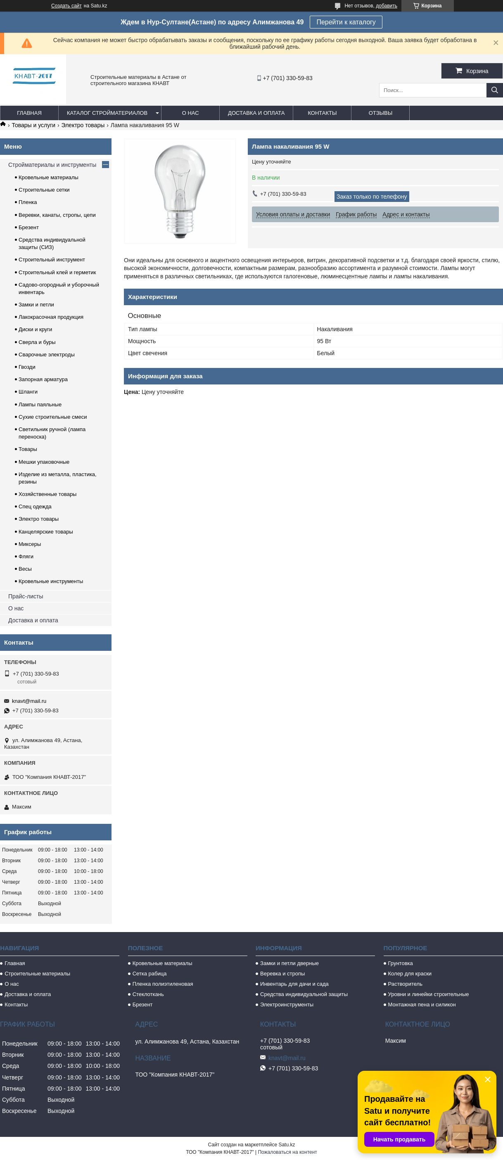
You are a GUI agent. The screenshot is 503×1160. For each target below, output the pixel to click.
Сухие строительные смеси (53, 417)
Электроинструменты (286, 1004)
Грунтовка (400, 963)
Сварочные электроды (47, 354)
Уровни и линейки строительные (428, 994)
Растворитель (405, 984)
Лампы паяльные (40, 404)
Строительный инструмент (52, 259)
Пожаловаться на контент (287, 1152)
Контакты (322, 113)
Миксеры (30, 544)
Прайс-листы (25, 596)
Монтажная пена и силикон (422, 1004)
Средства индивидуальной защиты (304, 994)
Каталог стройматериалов (107, 113)
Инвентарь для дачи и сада (294, 984)
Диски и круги (35, 329)
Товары (28, 449)
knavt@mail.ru (29, 701)
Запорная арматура (43, 379)
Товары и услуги (33, 125)
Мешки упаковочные (44, 462)
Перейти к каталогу (345, 22)
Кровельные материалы (48, 177)
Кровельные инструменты (51, 581)
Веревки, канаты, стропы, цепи (57, 215)
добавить (386, 6)
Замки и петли (36, 304)
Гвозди (27, 367)
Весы (25, 569)
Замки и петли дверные (289, 963)
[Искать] (494, 90)
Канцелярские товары (46, 532)
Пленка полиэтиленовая (163, 984)
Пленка (28, 202)
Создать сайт (66, 6)
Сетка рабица (150, 973)
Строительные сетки (44, 190)
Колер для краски (410, 973)
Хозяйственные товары (47, 494)
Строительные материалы (37, 973)
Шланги (28, 392)
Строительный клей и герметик (57, 272)
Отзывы (380, 113)
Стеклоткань (148, 994)
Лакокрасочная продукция (51, 317)
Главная (29, 113)
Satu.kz (286, 1145)
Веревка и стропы (282, 973)
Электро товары (83, 125)
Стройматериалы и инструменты (52, 164)
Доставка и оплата (256, 113)
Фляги (26, 556)
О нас (190, 113)
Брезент (29, 227)
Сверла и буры (37, 342)
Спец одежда (35, 506)
